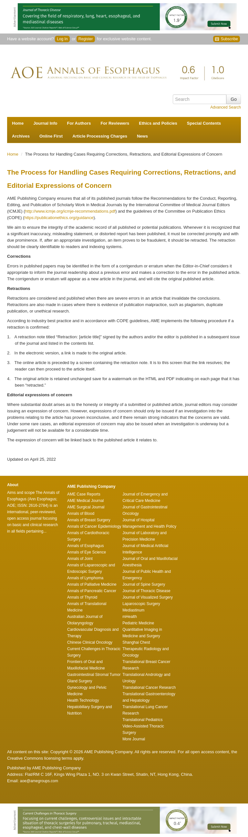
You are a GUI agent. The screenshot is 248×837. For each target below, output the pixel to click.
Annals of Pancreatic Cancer (91, 591)
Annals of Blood (80, 513)
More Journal (133, 739)
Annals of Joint (80, 558)
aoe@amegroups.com (39, 781)
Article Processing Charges (99, 136)
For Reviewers (114, 123)
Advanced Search (225, 107)
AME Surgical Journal (85, 507)
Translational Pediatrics (142, 719)
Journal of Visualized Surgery (147, 597)
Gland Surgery (79, 681)
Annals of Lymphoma (85, 578)
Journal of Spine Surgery (143, 584)
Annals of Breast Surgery (88, 520)
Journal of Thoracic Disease (146, 591)
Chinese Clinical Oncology (89, 642)
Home (18, 123)
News (142, 136)
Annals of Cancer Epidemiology (94, 526)
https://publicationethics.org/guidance (58, 217)
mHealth (129, 616)
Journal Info (45, 123)
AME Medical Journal (85, 500)
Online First (51, 136)
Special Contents (204, 123)
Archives (21, 136)
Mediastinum (133, 610)
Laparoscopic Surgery (141, 603)
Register (85, 39)
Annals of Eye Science (86, 552)
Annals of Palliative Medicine (92, 584)
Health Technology (83, 700)
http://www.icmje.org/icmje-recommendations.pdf (70, 211)
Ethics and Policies (158, 123)
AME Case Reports (83, 494)
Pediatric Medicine (138, 623)
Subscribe (226, 39)
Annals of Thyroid (82, 597)
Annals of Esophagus (85, 546)
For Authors (79, 123)
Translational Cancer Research (149, 687)
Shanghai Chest (136, 642)
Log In (62, 39)
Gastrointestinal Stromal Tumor (93, 674)
